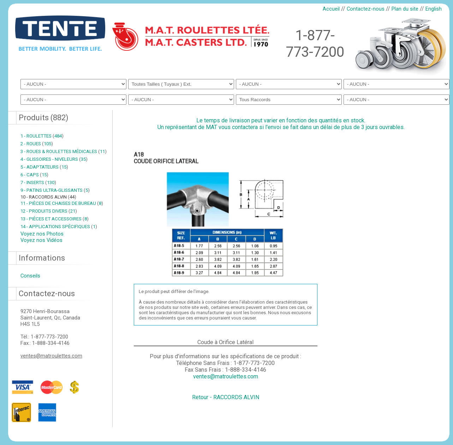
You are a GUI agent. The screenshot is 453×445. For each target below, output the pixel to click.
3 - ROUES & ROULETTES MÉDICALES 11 (63, 151)
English (433, 9)
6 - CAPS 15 (34, 174)
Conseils (30, 276)
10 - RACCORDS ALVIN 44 (48, 197)
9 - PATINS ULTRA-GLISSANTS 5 (55, 190)
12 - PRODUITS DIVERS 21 (48, 211)
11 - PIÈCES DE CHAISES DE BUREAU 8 (61, 203)
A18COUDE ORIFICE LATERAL (166, 158)
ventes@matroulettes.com (51, 356)
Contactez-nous (366, 9)
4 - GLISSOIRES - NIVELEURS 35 (54, 159)
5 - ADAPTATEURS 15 (44, 167)
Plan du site (405, 9)
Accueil (331, 9)
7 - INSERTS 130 (38, 182)
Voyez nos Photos (42, 234)
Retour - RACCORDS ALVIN (225, 397)
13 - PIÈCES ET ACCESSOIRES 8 (54, 218)
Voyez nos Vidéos (41, 240)
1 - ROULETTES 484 (42, 136)
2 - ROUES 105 (36, 143)
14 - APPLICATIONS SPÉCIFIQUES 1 (58, 226)
